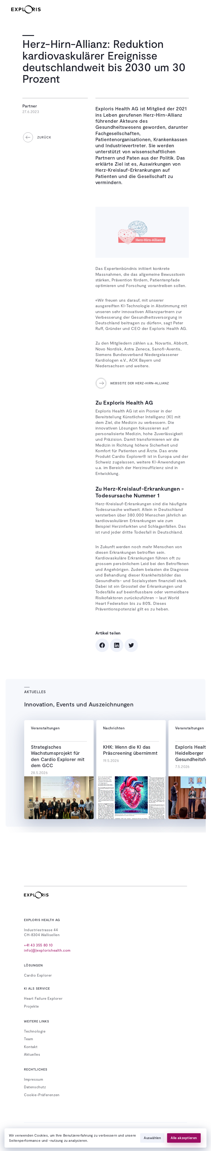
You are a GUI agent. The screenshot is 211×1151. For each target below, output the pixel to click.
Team (28, 1039)
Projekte (31, 1006)
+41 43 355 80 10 (38, 945)
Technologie (35, 1031)
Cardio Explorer (38, 975)
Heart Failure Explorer (43, 998)
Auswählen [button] (152, 1138)
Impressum (33, 1079)
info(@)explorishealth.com (47, 950)
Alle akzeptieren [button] (184, 1138)
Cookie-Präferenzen (42, 1095)
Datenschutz (35, 1087)
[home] (30, 9)
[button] (195, 9)
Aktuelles (32, 1054)
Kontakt (30, 1046)
